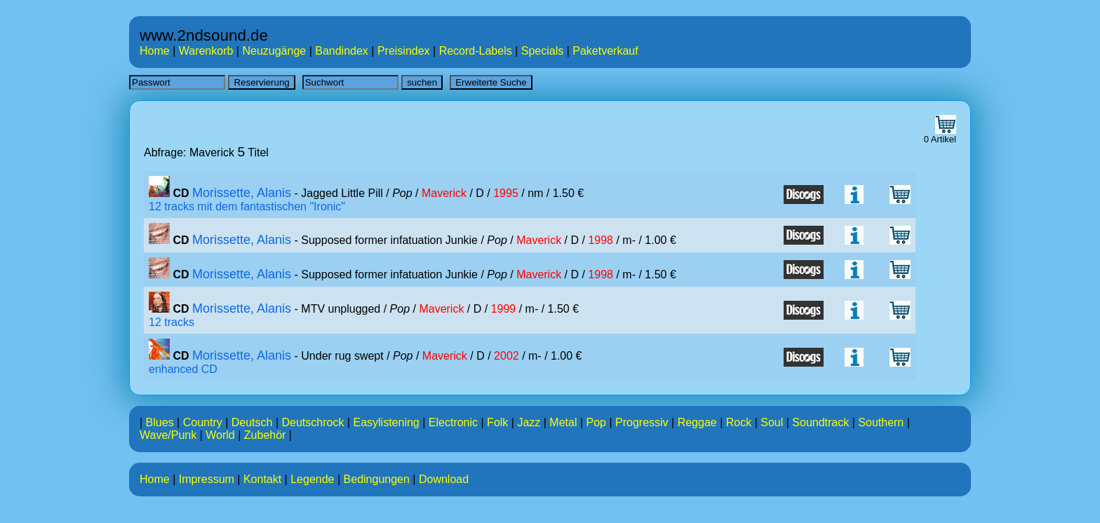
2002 (506, 356)
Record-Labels (475, 51)
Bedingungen (377, 479)
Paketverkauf (605, 51)
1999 (503, 309)
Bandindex (341, 51)
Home (155, 51)
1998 (600, 240)
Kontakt (262, 479)
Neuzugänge (274, 51)
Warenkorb (206, 51)
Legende (312, 479)
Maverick (444, 193)
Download (444, 479)
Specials (542, 51)
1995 (505, 193)
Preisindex (403, 51)
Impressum (206, 479)
